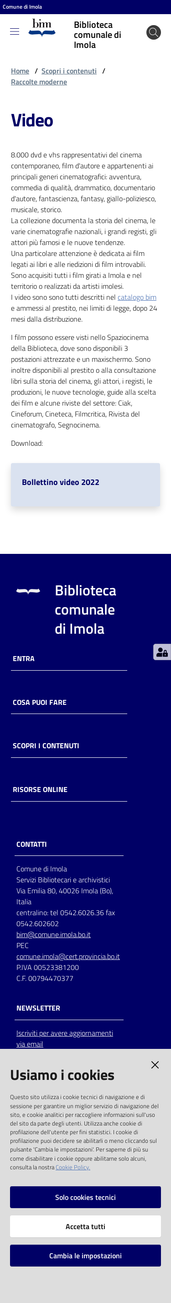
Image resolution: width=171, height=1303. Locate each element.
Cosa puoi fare (40, 702)
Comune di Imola (22, 7)
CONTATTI (31, 844)
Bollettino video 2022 (60, 482)
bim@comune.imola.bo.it (53, 934)
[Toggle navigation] (14, 31)
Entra (24, 658)
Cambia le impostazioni (85, 1255)
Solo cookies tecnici (85, 1197)
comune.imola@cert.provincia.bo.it (68, 956)
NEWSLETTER (38, 1008)
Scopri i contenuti (69, 70)
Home (20, 70)
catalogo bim (137, 297)
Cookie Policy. (73, 1167)
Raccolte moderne (39, 81)
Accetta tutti (85, 1226)
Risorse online (40, 789)
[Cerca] (153, 32)
